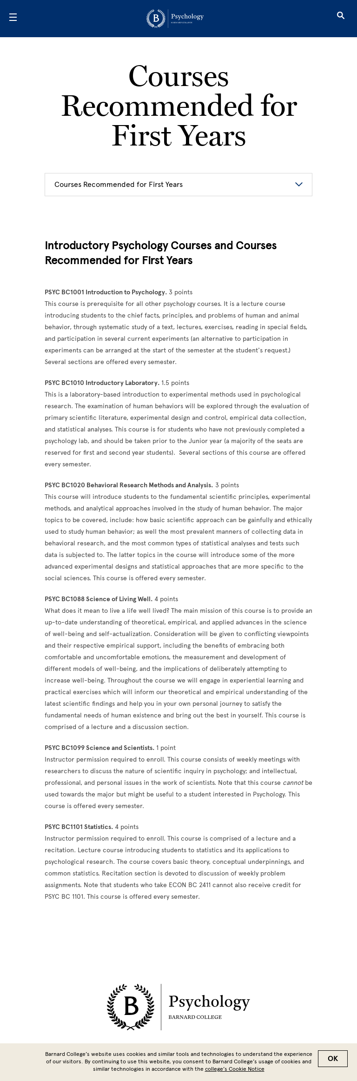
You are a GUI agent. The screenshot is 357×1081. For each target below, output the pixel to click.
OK (333, 1058)
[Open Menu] (13, 19)
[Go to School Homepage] (175, 18)
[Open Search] (341, 19)
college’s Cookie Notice (234, 1069)
